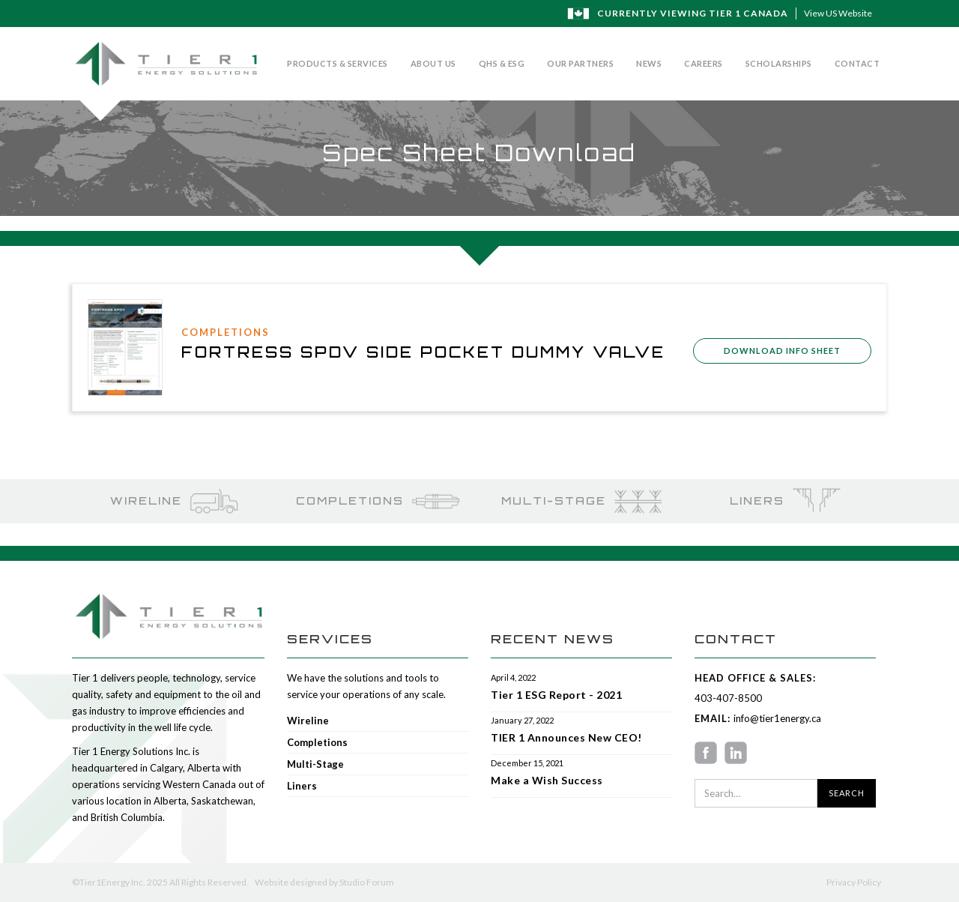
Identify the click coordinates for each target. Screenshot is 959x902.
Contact (857, 63)
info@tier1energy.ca (775, 718)
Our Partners (580, 63)
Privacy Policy (853, 882)
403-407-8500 (728, 698)
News (649, 63)
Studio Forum (366, 882)
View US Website (838, 13)
